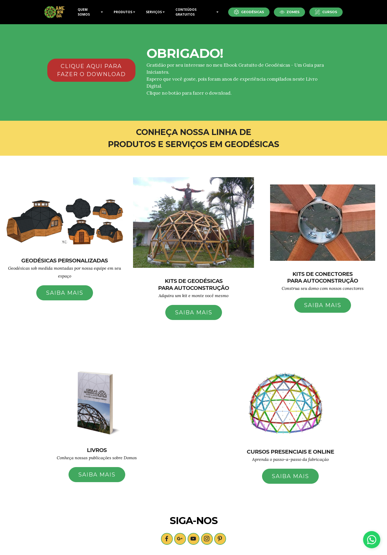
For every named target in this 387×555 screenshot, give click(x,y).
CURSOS (326, 12)
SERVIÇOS (154, 12)
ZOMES (290, 12)
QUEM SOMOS (84, 12)
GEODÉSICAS (249, 12)
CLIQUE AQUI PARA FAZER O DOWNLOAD (91, 70)
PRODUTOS (123, 12)
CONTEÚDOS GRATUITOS (185, 12)
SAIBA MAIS (64, 293)
